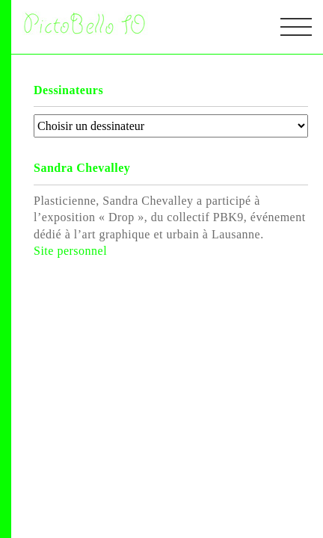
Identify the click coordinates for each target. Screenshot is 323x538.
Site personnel (70, 250)
